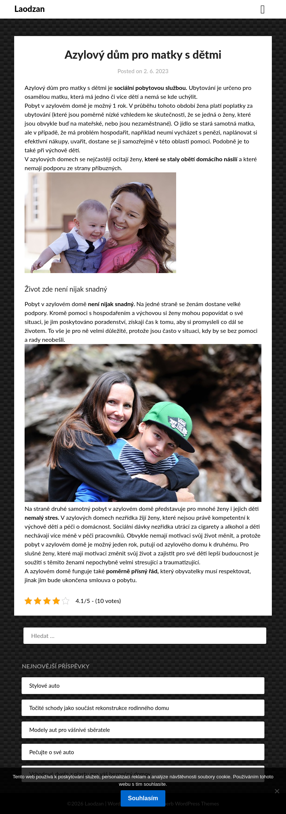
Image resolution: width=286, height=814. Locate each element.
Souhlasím (143, 798)
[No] (276, 791)
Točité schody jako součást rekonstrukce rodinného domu (99, 707)
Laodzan (29, 9)
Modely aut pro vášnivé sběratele (69, 729)
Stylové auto (44, 685)
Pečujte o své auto (51, 752)
